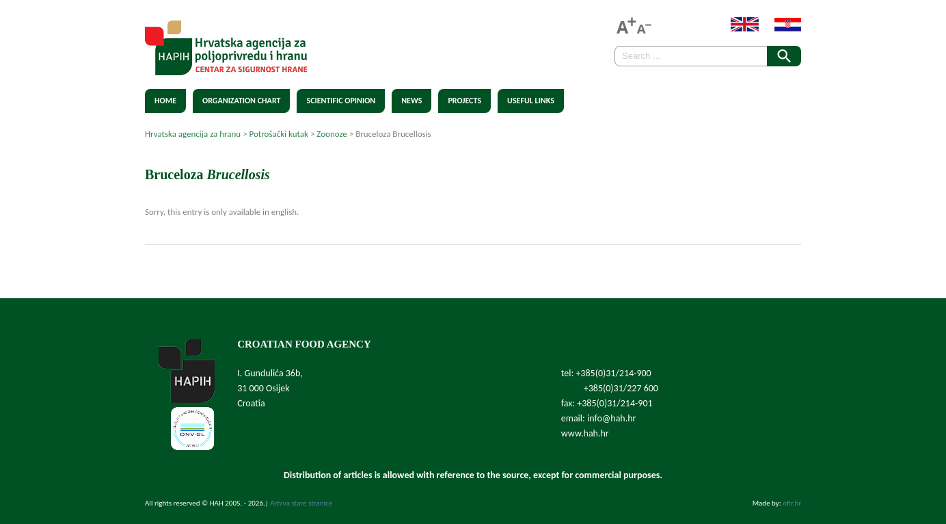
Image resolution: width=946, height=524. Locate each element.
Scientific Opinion (340, 100)
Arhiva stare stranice (301, 503)
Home (165, 100)
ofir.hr (792, 503)
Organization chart (241, 100)
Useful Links (530, 100)
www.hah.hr (585, 433)
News (411, 100)
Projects (464, 100)
